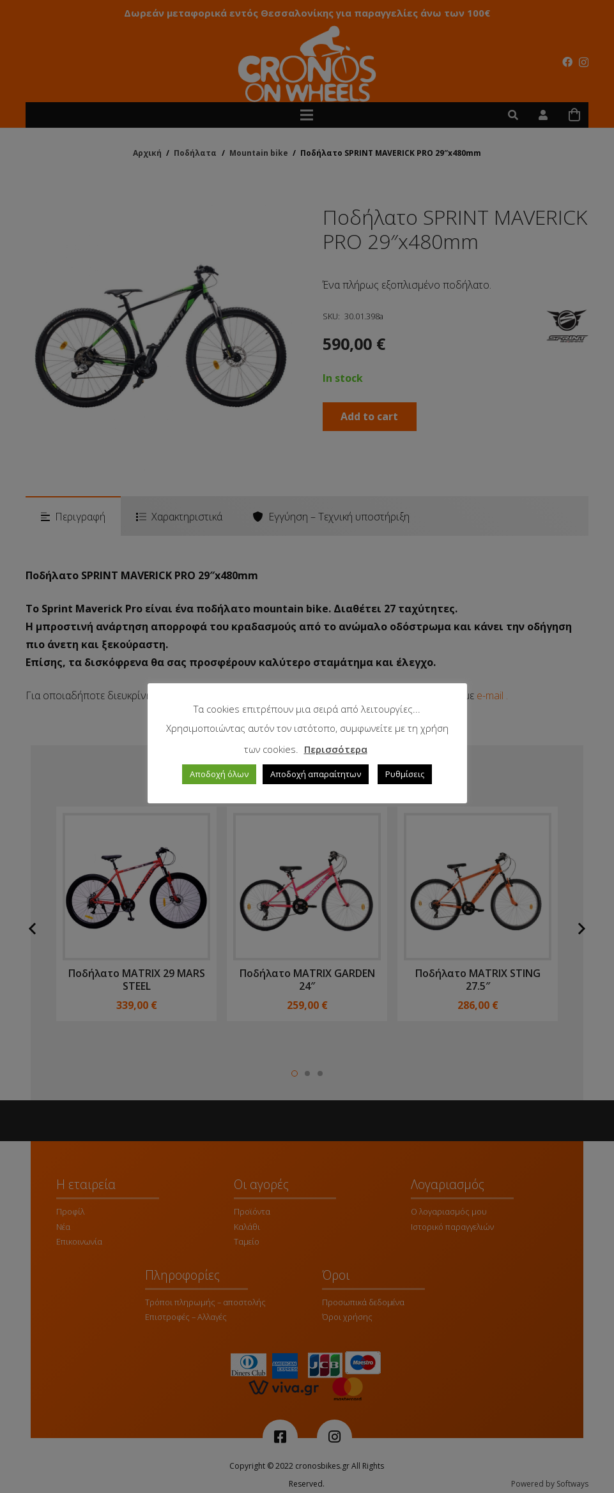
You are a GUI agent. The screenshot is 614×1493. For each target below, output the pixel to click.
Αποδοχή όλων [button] (219, 774)
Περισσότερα (335, 749)
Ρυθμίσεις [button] (404, 774)
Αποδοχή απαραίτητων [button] (315, 774)
